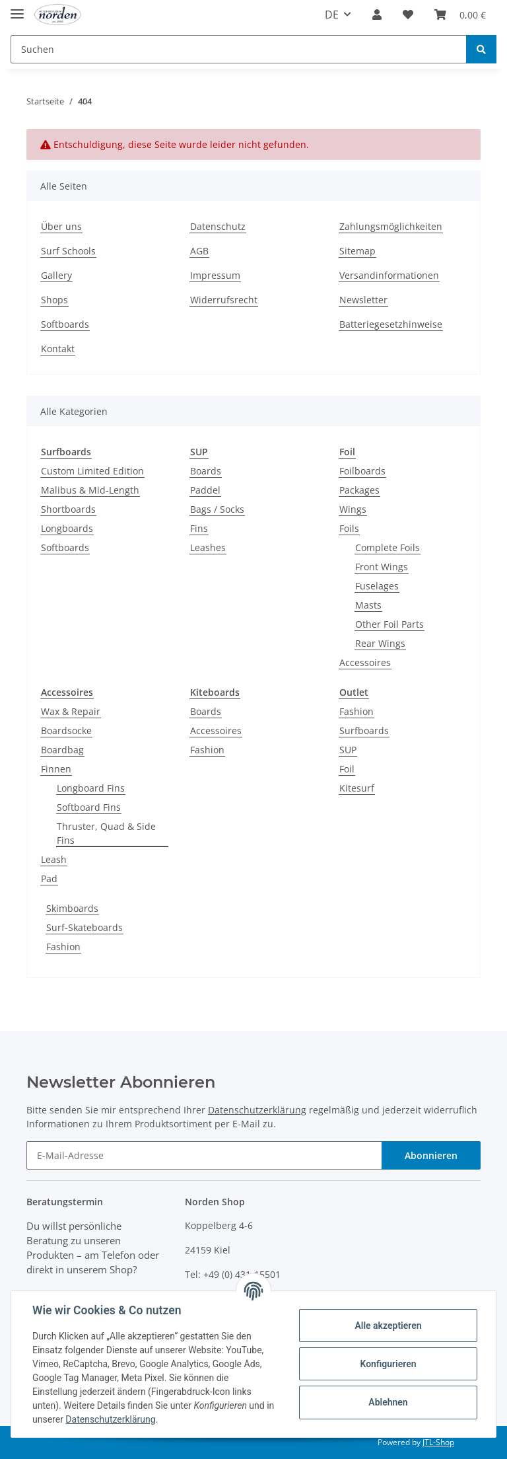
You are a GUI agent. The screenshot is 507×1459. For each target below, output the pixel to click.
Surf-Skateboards (84, 927)
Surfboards (364, 730)
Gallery (56, 275)
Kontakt (58, 348)
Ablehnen (387, 1402)
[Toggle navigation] (17, 8)
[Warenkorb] (460, 14)
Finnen (56, 769)
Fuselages (377, 586)
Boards (205, 471)
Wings (352, 509)
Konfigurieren (388, 1364)
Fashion (207, 749)
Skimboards (72, 908)
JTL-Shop (438, 1442)
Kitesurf (356, 788)
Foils (349, 528)
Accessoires (365, 662)
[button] (377, 14)
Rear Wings (380, 643)
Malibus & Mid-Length (90, 490)
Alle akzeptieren (388, 1325)
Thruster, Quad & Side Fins (106, 833)
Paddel (205, 490)
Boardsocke (66, 730)
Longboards (67, 528)
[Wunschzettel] (408, 14)
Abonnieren (431, 1155)
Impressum (215, 275)
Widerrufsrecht (223, 299)
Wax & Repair (70, 711)
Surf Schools (68, 250)
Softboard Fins (89, 807)
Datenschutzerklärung (257, 1110)
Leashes (208, 547)
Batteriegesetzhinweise (390, 324)
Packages (359, 490)
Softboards (65, 324)
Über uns (61, 226)
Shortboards (68, 509)
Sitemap (357, 250)
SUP (347, 749)
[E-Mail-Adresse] (204, 1155)
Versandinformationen (389, 275)
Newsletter (363, 299)
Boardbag (62, 749)
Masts (368, 605)
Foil (347, 769)
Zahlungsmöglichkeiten (390, 226)
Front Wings (381, 566)
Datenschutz (218, 226)
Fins (199, 528)
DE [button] (332, 14)
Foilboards (362, 471)
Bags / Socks (217, 509)
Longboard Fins (91, 788)
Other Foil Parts (389, 624)
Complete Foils (387, 547)
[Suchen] (239, 49)
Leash (54, 859)
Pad (49, 878)
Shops (54, 299)
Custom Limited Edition (92, 471)
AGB (199, 250)
